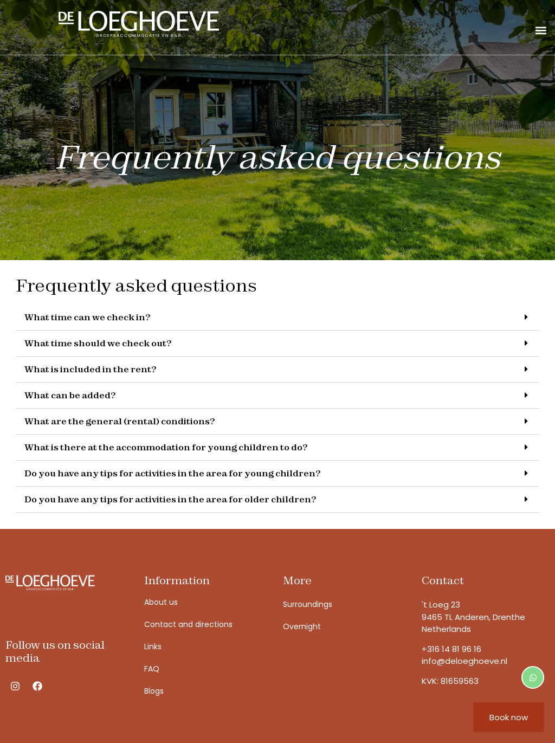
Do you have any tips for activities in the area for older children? (170, 499)
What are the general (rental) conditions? (119, 421)
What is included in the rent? (90, 369)
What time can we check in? (87, 317)
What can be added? (70, 395)
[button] (541, 30)
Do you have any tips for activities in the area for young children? (172, 473)
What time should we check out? (98, 343)
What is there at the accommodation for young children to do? (166, 447)
